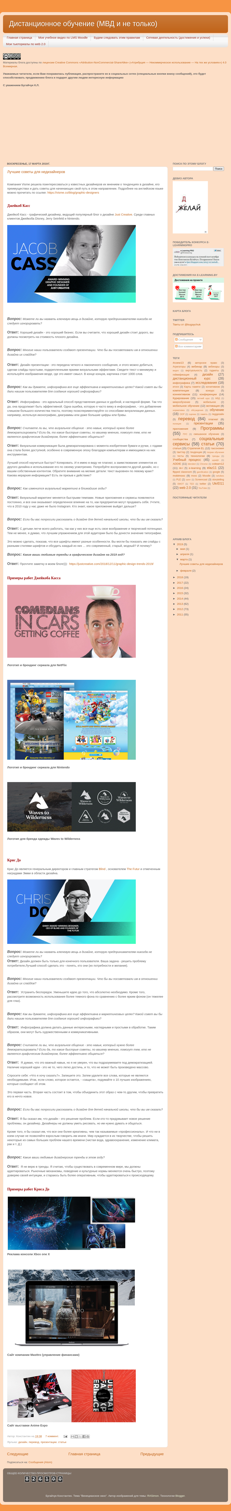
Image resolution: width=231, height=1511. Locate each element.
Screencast (201, 479)
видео (176, 370)
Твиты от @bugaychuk (186, 324)
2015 (180, 593)
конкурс (210, 390)
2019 (180, 544)
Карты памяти (192, 386)
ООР (182, 414)
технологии (198, 455)
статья (177, 448)
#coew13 (178, 362)
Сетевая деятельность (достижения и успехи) (178, 37)
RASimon (153, 1495)
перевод (34, 1442)
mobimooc (179, 475)
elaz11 (212, 468)
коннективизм (181, 394)
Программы (212, 428)
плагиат (213, 419)
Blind (102, 869)
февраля (186, 570)
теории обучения (215, 452)
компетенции (181, 390)
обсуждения (197, 410)
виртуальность (194, 370)
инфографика (181, 382)
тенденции (196, 452)
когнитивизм (213, 386)
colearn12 (218, 463)
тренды (216, 456)
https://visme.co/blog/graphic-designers (73, 192)
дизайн (22, 1442)
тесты (180, 456)
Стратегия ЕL (195, 448)
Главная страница (19, 37)
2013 (180, 603)
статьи (62, 1442)
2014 (180, 598)
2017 (180, 582)
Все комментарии (187, 346)
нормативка (179, 410)
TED (192, 484)
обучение (217, 410)
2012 (180, 609)
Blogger (180, 1495)
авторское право (206, 362)
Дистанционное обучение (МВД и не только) (83, 24)
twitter (203, 483)
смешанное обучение (206, 434)
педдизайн (218, 414)
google (216, 472)
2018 (180, 577)
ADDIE (177, 463)
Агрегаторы (179, 366)
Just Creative (123, 214)
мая (183, 548)
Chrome (204, 464)
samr (188, 479)
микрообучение (181, 402)
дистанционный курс (192, 378)
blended (191, 464)
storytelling (218, 479)
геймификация (181, 374)
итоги (176, 386)
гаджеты (214, 370)
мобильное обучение (186, 405)
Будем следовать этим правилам (117, 37)
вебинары (214, 366)
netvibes (220, 476)
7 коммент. (52, 1436)
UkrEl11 (218, 483)
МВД (217, 398)
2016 (180, 587)
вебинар (197, 366)
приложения (180, 428)
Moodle (206, 475)
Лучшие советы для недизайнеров (36, 172)
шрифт (215, 460)
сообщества (180, 439)
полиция (177, 423)
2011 (180, 614)
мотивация (213, 405)
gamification (203, 472)
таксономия (217, 448)
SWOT (180, 484)
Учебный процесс (187, 459)
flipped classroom (182, 472)
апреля (185, 554)
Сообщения (184, 339)
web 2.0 (185, 487)
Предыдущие (152, 1454)
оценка (192, 414)
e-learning (195, 468)
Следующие (17, 1454)
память (204, 414)
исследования (206, 382)
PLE (178, 479)
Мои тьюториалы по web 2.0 (25, 44)
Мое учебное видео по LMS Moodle (63, 37)
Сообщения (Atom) (40, 1462)
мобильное (209, 402)
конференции (208, 394)
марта (184, 559)
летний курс (203, 398)
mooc (194, 475)
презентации (48, 1442)
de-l (181, 468)
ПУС (185, 434)
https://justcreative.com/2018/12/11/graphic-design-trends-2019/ (111, 564)
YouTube (202, 488)
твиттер (181, 452)
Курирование (181, 398)
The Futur (133, 869)
